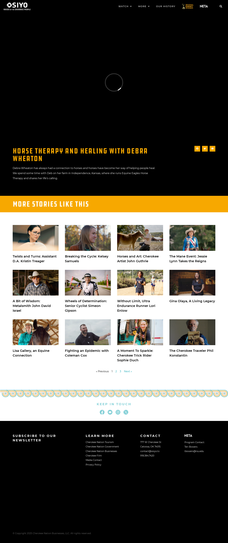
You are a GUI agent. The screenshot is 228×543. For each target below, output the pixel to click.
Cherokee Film (94, 455)
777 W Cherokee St (150, 442)
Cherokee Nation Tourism (100, 442)
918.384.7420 (147, 455)
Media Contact (94, 460)
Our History (165, 6)
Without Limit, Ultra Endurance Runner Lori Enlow (136, 305)
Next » (128, 371)
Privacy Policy (93, 464)
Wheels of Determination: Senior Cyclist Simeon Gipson (86, 305)
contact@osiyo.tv (150, 451)
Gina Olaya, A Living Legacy (192, 301)
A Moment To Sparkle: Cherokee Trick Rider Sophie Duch (135, 355)
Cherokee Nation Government (102, 446)
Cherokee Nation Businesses (101, 451)
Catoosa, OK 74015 (150, 446)
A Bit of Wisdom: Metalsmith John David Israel (32, 305)
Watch (125, 6)
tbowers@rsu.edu (194, 451)
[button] (221, 6)
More (144, 6)
